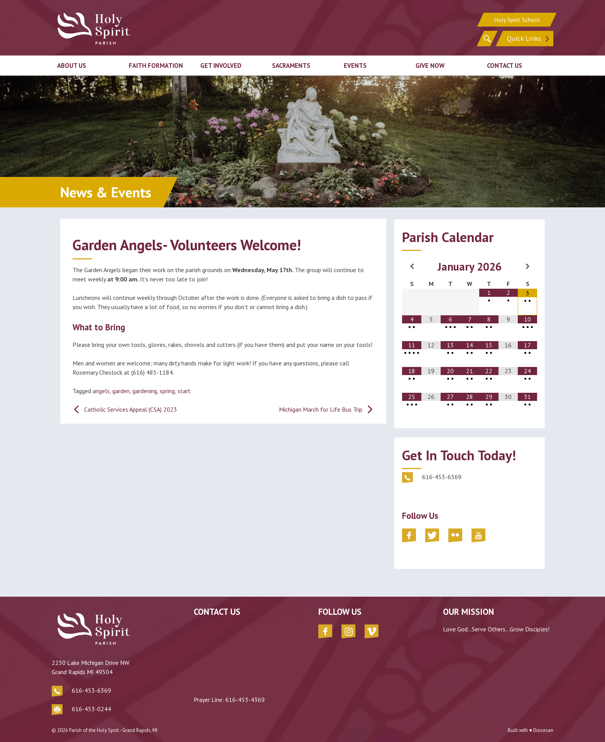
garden (121, 391)
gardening (144, 391)
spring (167, 391)
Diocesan (543, 726)
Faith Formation (156, 65)
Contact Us (504, 65)
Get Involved (221, 65)
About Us (71, 65)
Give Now (430, 65)
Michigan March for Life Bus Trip (320, 409)
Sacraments (291, 65)
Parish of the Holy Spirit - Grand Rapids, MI (113, 726)
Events (355, 65)
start (184, 391)
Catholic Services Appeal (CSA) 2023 (130, 409)
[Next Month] (527, 266)
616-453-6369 (91, 685)
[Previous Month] (411, 266)
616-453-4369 (233, 699)
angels (101, 391)
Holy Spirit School (517, 19)
